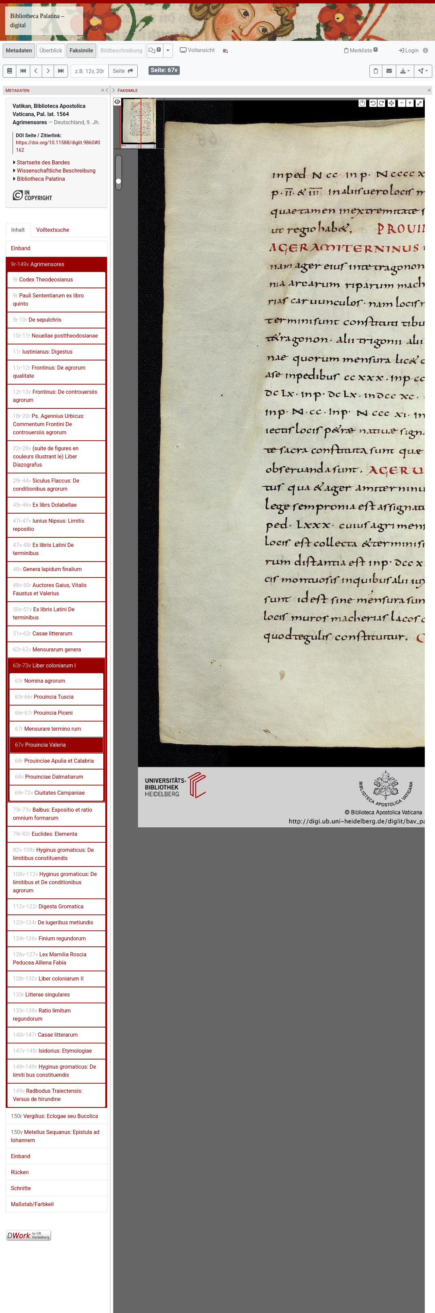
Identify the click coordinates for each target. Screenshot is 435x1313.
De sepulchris (37, 320)
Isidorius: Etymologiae (52, 1051)
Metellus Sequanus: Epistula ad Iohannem (55, 1136)
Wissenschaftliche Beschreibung (56, 170)
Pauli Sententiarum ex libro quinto (48, 299)
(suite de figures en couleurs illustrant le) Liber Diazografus (46, 456)
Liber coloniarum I (44, 665)
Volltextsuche (52, 230)
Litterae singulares (41, 994)
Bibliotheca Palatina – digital (37, 21)
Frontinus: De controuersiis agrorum (55, 396)
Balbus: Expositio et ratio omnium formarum (52, 814)
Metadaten (19, 50)
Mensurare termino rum (48, 729)
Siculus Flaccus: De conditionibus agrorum (46, 484)
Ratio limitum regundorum (42, 1014)
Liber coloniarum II (48, 978)
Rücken (20, 1172)
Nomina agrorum (40, 681)
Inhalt (18, 230)
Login (409, 50)
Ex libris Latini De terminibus (43, 549)
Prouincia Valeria (40, 745)
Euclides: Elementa (45, 834)
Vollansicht (197, 50)
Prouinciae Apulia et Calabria (54, 761)
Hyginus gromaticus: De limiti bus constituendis (54, 1071)
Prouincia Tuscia (44, 697)
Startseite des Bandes (43, 162)
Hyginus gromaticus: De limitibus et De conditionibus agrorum (55, 882)
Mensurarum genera (47, 649)
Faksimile (81, 50)
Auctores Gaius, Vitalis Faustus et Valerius (50, 589)
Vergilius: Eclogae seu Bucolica (54, 1116)
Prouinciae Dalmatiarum (49, 777)
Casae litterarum (42, 633)
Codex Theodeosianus (43, 279)
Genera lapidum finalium (47, 569)
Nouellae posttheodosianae (55, 336)
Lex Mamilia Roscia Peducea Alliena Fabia (49, 958)
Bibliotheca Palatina (41, 179)
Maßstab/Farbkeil (32, 1204)
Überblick (50, 50)
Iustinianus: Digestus (43, 351)
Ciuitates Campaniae (50, 793)
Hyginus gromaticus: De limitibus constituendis (53, 854)
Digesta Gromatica (48, 906)
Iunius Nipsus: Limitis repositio (48, 525)
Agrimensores (37, 264)
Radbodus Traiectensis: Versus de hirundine (48, 1095)
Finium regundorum (49, 938)
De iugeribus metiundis (53, 922)
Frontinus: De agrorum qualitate (49, 371)
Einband (20, 248)
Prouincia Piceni (44, 713)
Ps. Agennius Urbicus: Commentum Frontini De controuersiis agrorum (48, 424)
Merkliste (361, 50)
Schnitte (21, 1188)
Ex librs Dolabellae (45, 505)
